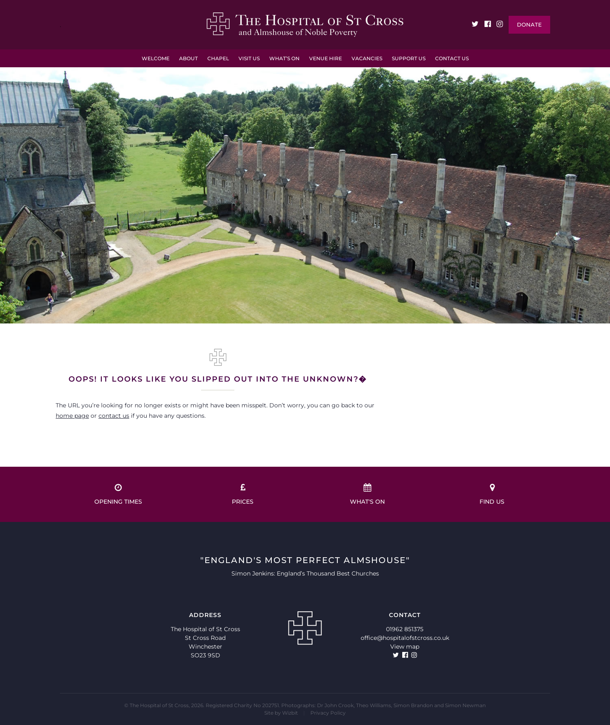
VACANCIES (367, 58)
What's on (367, 494)
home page (72, 415)
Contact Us (452, 58)
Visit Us (249, 58)
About (188, 58)
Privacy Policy (328, 713)
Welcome (156, 58)
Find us (492, 494)
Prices (243, 494)
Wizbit (290, 713)
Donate (529, 24)
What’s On (284, 58)
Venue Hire (325, 58)
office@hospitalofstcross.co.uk (405, 638)
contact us (113, 415)
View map (404, 646)
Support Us (409, 58)
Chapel (218, 58)
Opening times (118, 494)
